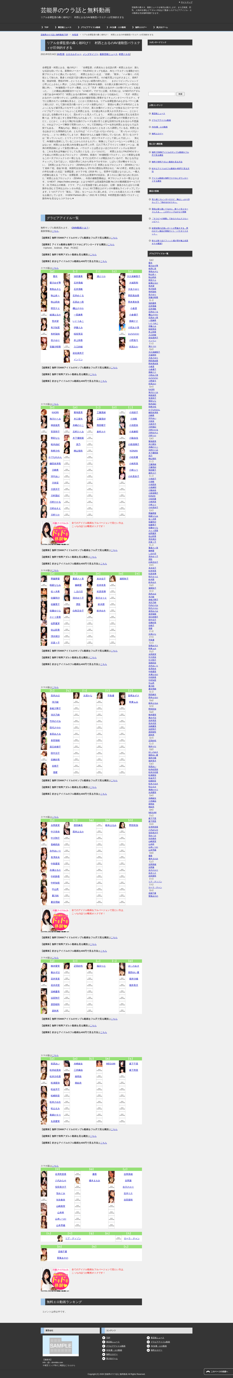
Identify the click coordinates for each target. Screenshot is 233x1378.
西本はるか (78, 831)
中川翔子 (55, 838)
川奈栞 (55, 482)
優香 (94, 1174)
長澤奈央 (55, 857)
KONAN (134, 450)
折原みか (133, 346)
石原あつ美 (78, 302)
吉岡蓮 (128, 1180)
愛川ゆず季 (55, 282)
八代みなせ (60, 1180)
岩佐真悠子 (78, 353)
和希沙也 (55, 450)
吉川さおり (128, 1187)
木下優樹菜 (78, 438)
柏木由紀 (55, 444)
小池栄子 (133, 412)
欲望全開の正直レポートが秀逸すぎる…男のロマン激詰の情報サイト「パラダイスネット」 (170, 231)
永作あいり (55, 851)
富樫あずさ (133, 695)
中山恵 (55, 889)
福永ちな (101, 966)
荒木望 (55, 321)
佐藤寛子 (55, 604)
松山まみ (55, 1108)
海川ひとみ (55, 418)
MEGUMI (110, 1063)
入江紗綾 (78, 346)
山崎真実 (60, 1206)
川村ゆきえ (55, 508)
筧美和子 (55, 431)
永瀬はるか (55, 870)
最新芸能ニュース (109, 54)
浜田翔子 (55, 998)
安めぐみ (60, 1193)
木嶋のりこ (78, 425)
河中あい (55, 476)
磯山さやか (78, 308)
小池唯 (133, 418)
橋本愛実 (55, 966)
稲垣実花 (78, 334)
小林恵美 (133, 463)
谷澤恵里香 (60, 1174)
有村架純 (55, 334)
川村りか (55, 514)
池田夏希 (78, 276)
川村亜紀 (55, 495)
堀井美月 (133, 985)
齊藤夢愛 (55, 578)
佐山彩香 (55, 630)
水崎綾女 (78, 1063)
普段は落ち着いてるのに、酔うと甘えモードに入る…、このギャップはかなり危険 (170, 210)
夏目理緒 (55, 902)
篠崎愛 (78, 585)
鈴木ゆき (101, 610)
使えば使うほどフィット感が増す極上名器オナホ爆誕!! (170, 242)
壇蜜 (55, 772)
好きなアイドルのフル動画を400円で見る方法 (170, 170)
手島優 (110, 695)
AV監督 (61, 54)
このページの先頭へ (219, 1371)
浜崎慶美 (55, 991)
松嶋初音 (55, 1095)
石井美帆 (78, 289)
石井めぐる (78, 295)
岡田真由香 (133, 295)
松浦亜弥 (55, 1083)
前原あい (55, 1063)
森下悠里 (133, 1070)
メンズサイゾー (90, 54)
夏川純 (55, 895)
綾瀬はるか (55, 314)
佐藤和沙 (55, 598)
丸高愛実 (55, 1121)
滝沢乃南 (55, 714)
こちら (55, 231)
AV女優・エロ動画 (118, 27)
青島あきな (55, 289)
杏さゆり (55, 340)
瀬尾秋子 (124, 578)
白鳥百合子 (78, 610)
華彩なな (55, 438)
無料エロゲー (141, 27)
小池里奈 (133, 425)
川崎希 (55, 470)
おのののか (133, 334)
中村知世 (55, 883)
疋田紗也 (78, 966)
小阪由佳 (133, 438)
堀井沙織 (133, 978)
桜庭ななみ (55, 585)
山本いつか (60, 1219)
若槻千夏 (62, 1251)
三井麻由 (78, 1070)
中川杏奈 (55, 831)
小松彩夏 (133, 457)
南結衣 (78, 1083)
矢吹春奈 (60, 1199)
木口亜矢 (78, 418)
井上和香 (78, 340)
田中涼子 (55, 753)
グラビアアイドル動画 (90, 27)
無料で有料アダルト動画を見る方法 (167, 162)
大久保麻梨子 (133, 276)
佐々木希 (55, 591)
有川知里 (55, 327)
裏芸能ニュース (64, 27)
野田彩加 (133, 825)
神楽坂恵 (55, 425)
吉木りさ (128, 1193)
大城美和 (133, 282)
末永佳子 (101, 578)
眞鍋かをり (55, 1115)
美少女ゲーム (162, 27)
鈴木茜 (101, 604)
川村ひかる (55, 502)
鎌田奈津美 (55, 463)
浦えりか (101, 276)
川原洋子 (55, 489)
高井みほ (55, 695)
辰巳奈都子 (55, 746)
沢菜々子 (55, 642)
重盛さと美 (78, 578)
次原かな (87, 695)
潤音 (78, 604)
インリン (78, 359)
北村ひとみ (78, 431)
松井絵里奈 (55, 1070)
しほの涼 (78, 591)
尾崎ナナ (133, 321)
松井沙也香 (55, 1076)
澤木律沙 (55, 636)
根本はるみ (110, 825)
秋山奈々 (55, 295)
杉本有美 (101, 585)
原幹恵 (55, 1010)
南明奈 (78, 1076)
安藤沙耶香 (55, 346)
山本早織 (60, 1225)
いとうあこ (78, 321)
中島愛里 (55, 863)
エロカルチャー (73, 54)
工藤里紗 (101, 418)
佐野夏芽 (55, 623)
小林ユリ (133, 470)
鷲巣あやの (62, 1258)
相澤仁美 (152, 269)
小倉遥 (133, 308)
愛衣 (55, 276)
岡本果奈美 (133, 302)
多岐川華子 (55, 708)
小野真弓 (133, 340)
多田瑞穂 (55, 740)
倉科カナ (101, 431)
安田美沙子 (60, 1187)
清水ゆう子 (78, 598)
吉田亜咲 (128, 1199)
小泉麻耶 (133, 431)
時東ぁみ (133, 702)
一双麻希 (78, 314)
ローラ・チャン (132, 1238)
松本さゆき (55, 1102)
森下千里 (133, 1063)
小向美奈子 (133, 476)
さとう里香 (55, 617)
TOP (46, 27)
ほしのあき (133, 966)
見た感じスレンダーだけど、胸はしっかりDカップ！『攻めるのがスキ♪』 (171, 200)
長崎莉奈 (55, 844)
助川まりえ (101, 598)
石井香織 (78, 282)
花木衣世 (55, 985)
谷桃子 (55, 766)
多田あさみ (55, 734)
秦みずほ (55, 972)
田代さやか (55, 727)
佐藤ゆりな (55, 610)
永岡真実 (55, 825)
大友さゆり (133, 289)
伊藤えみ (78, 327)
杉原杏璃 (101, 591)
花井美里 (55, 978)
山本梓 (60, 1212)
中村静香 (55, 876)
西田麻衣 (78, 825)
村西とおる (124, 54)
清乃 (78, 444)
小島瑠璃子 (133, 444)
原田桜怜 (55, 1004)
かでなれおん (55, 457)
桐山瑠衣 (78, 450)
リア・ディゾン (73, 1238)
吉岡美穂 (128, 1174)
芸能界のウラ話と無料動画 (75, 10)
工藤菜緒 (101, 412)
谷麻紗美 (55, 759)
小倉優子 (133, 314)
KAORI (55, 412)
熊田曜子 (101, 425)
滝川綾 (55, 702)
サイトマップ (186, 2)
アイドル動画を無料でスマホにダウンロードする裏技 (170, 179)
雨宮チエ (55, 308)
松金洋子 (55, 1089)
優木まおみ (94, 1180)
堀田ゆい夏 (133, 972)
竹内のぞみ (55, 721)
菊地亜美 (78, 412)
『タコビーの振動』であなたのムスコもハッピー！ (170, 220)
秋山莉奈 (55, 302)
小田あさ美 (133, 327)
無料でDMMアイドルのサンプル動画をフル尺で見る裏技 (170, 153)
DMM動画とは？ (80, 227)
